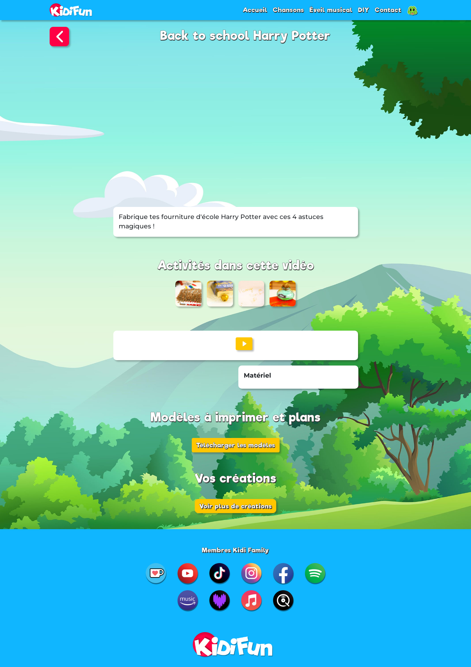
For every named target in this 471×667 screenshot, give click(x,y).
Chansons (288, 10)
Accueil (255, 10)
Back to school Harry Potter (245, 35)
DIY (363, 10)
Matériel (257, 375)
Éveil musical (331, 10)
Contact (388, 10)
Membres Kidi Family (235, 550)
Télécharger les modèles (235, 445)
